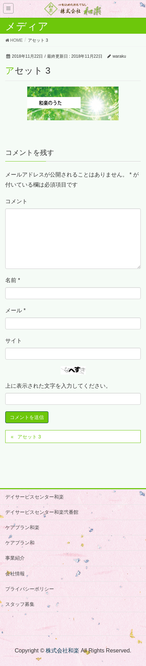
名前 (12, 280)
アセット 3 (29, 436)
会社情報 (15, 573)
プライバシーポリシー (29, 589)
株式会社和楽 (62, 650)
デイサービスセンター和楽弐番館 (41, 512)
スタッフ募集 (19, 604)
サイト (13, 341)
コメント (16, 201)
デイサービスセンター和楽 (34, 497)
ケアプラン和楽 (22, 527)
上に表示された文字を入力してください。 (58, 386)
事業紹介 (15, 558)
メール (15, 310)
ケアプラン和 (19, 542)
